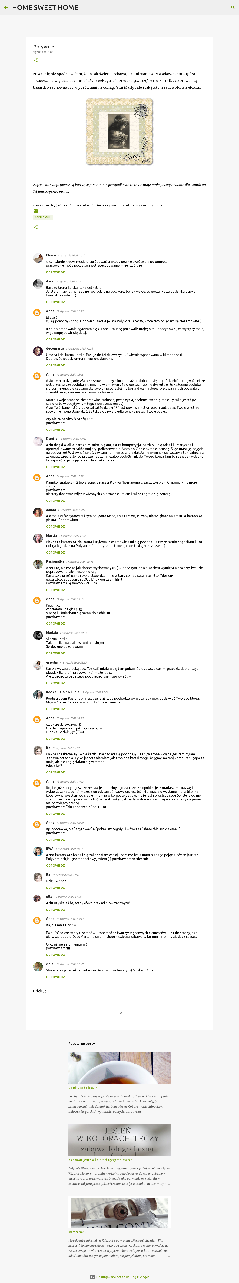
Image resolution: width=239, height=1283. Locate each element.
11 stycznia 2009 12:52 (69, 476)
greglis (52, 662)
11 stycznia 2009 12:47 (72, 438)
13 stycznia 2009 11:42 (69, 781)
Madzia (52, 632)
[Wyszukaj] (84, 7)
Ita (48, 748)
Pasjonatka (55, 561)
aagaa (51, 509)
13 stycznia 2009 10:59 (65, 747)
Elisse (51, 255)
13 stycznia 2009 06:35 (69, 718)
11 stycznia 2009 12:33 (79, 348)
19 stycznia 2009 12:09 (69, 964)
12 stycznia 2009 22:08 (94, 692)
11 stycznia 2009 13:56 (72, 535)
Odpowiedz (55, 272)
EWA (50, 848)
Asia (49, 281)
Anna (50, 311)
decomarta (55, 348)
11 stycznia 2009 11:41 (68, 281)
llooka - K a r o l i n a (62, 692)
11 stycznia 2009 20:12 (73, 632)
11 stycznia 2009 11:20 (71, 255)
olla (49, 897)
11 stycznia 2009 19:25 (69, 599)
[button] (35, 61)
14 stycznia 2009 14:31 (69, 848)
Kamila (51, 438)
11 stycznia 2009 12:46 (69, 374)
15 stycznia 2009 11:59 (67, 896)
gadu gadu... (43, 217)
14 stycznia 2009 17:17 (65, 874)
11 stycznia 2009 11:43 (69, 311)
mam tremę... (77, 1232)
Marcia (51, 535)
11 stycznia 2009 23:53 (73, 662)
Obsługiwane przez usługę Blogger (119, 1277)
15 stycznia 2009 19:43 (69, 918)
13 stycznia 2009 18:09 (69, 822)
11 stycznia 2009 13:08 (71, 509)
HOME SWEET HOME (45, 7)
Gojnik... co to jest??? (82, 1087)
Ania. (50, 964)
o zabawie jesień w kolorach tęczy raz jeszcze (100, 1160)
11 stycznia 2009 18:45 (79, 561)
